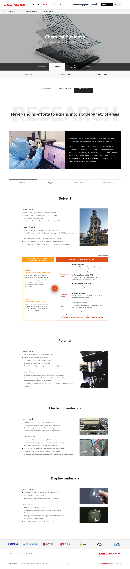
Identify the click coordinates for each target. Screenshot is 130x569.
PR (61, 5)
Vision (11, 553)
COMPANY (35, 5)
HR (67, 5)
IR (55, 5)
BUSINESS (47, 5)
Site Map (19, 553)
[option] (13, 544)
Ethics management (80, 5)
